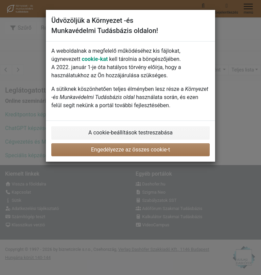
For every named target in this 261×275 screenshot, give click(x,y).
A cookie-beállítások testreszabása (130, 132)
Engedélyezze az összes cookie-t (130, 149)
